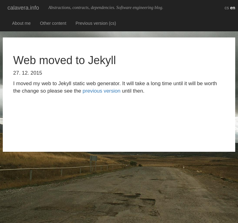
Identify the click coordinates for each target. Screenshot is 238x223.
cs (227, 7)
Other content (53, 23)
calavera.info (23, 8)
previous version (102, 91)
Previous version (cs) (96, 23)
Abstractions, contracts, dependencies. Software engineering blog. (105, 7)
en (232, 7)
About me (21, 23)
